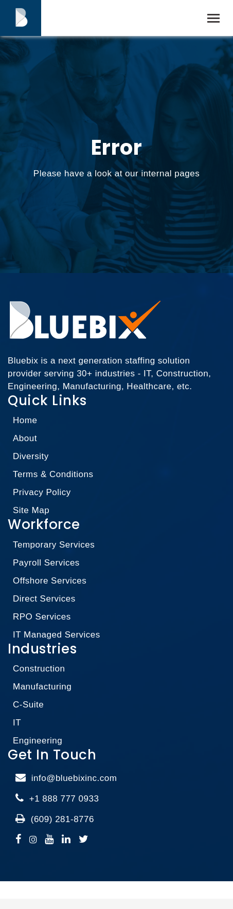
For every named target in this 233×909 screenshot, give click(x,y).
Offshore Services (49, 581)
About (25, 438)
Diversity (31, 456)
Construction (39, 669)
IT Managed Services (56, 635)
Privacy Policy (42, 492)
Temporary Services (54, 545)
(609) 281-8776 (62, 819)
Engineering (37, 741)
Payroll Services (46, 563)
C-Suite (28, 705)
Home (25, 420)
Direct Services (44, 599)
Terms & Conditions (53, 474)
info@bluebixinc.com (74, 778)
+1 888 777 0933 (64, 799)
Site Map (31, 510)
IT (17, 723)
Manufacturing (42, 687)
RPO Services (42, 617)
